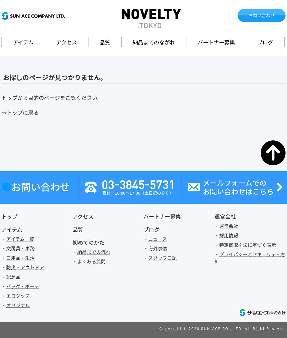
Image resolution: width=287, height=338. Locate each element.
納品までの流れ (93, 251)
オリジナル (18, 305)
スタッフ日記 (162, 257)
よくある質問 (91, 261)
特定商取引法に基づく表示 (247, 244)
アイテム (23, 42)
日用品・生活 (20, 257)
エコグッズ (18, 295)
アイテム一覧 (20, 238)
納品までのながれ (154, 42)
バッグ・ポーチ (22, 286)
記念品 (13, 276)
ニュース (157, 238)
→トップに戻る (20, 112)
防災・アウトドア (25, 267)
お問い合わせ (261, 15)
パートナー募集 (216, 42)
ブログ (265, 42)
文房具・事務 (20, 248)
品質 (104, 42)
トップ (9, 216)
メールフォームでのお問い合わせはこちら (238, 187)
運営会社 (225, 216)
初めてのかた (88, 242)
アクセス (66, 42)
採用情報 (228, 235)
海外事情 (157, 248)
